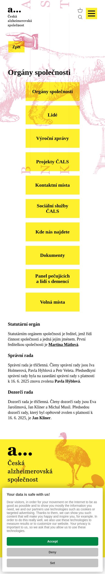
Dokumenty (52, 255)
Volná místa (52, 302)
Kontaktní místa (52, 185)
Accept (52, 541)
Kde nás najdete (53, 232)
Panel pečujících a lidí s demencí (52, 278)
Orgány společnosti (52, 91)
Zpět (16, 47)
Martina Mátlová (63, 344)
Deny (52, 552)
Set (52, 563)
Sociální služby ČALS (52, 208)
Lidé (52, 115)
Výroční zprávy (52, 138)
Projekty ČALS (52, 161)
